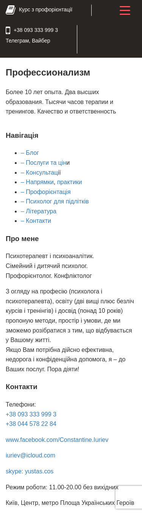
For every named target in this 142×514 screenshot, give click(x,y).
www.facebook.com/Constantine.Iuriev (57, 440)
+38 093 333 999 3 (31, 414)
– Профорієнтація (46, 192)
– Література (38, 211)
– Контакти (36, 221)
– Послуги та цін (43, 162)
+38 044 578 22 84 (31, 424)
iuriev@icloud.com (30, 455)
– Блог (30, 153)
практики (69, 182)
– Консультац (39, 172)
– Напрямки (37, 182)
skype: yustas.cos (29, 471)
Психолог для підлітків (56, 201)
